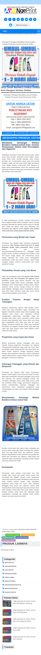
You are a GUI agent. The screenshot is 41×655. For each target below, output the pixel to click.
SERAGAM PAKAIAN (11, 588)
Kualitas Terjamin (8, 537)
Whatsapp (33, 133)
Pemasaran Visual (22, 537)
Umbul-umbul (9, 577)
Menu (5, 31)
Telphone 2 (20, 133)
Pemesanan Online (9, 540)
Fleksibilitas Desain (28, 535)
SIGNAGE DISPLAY (10, 592)
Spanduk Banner (11, 573)
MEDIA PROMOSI (10, 581)
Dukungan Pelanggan (13, 535)
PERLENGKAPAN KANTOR (13, 585)
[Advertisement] (20, 512)
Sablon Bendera (10, 566)
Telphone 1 (8, 133)
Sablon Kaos (9, 562)
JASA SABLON (9, 570)
